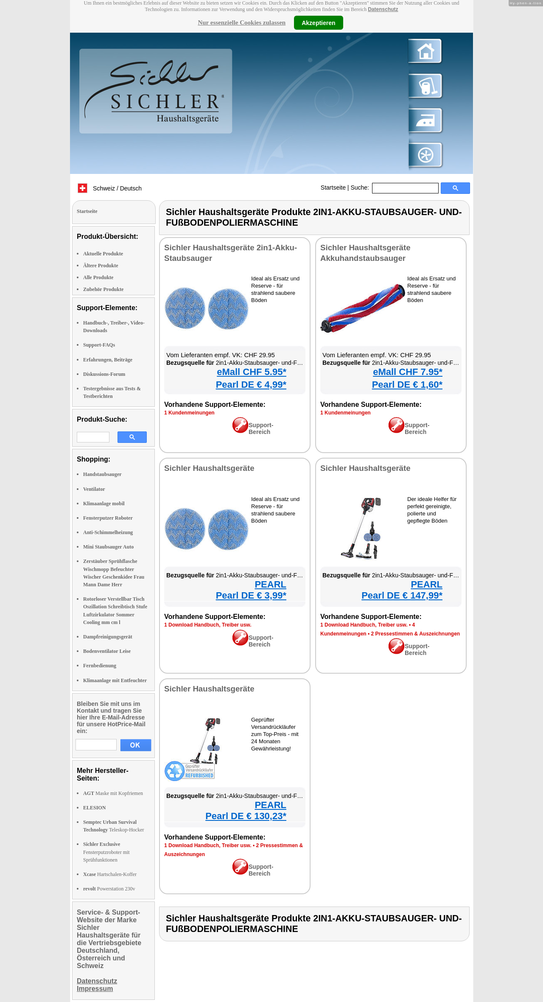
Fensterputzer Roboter (108, 518)
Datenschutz (383, 9)
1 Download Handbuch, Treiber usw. (208, 625)
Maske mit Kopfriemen (113, 793)
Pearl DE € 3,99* (251, 595)
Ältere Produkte (100, 266)
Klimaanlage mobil (104, 504)
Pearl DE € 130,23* (245, 816)
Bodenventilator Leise (107, 651)
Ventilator (94, 489)
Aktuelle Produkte (103, 254)
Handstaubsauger (102, 474)
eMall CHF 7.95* (407, 372)
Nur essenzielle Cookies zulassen (241, 22)
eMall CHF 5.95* (251, 372)
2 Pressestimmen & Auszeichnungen (415, 634)
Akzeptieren (318, 22)
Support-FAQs (99, 345)
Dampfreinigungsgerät (107, 637)
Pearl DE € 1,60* (407, 384)
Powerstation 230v (109, 889)
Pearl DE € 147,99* (401, 595)
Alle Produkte (98, 277)
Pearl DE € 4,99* (251, 384)
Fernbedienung (99, 666)
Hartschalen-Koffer (110, 874)
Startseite (333, 187)
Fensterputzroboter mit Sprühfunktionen (106, 851)
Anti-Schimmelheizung (108, 532)
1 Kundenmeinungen (189, 413)
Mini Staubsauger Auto (108, 547)
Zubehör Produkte (103, 289)
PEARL (270, 584)
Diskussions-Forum (104, 374)
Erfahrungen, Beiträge (107, 360)
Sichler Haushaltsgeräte (209, 468)
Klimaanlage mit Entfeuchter (115, 680)
